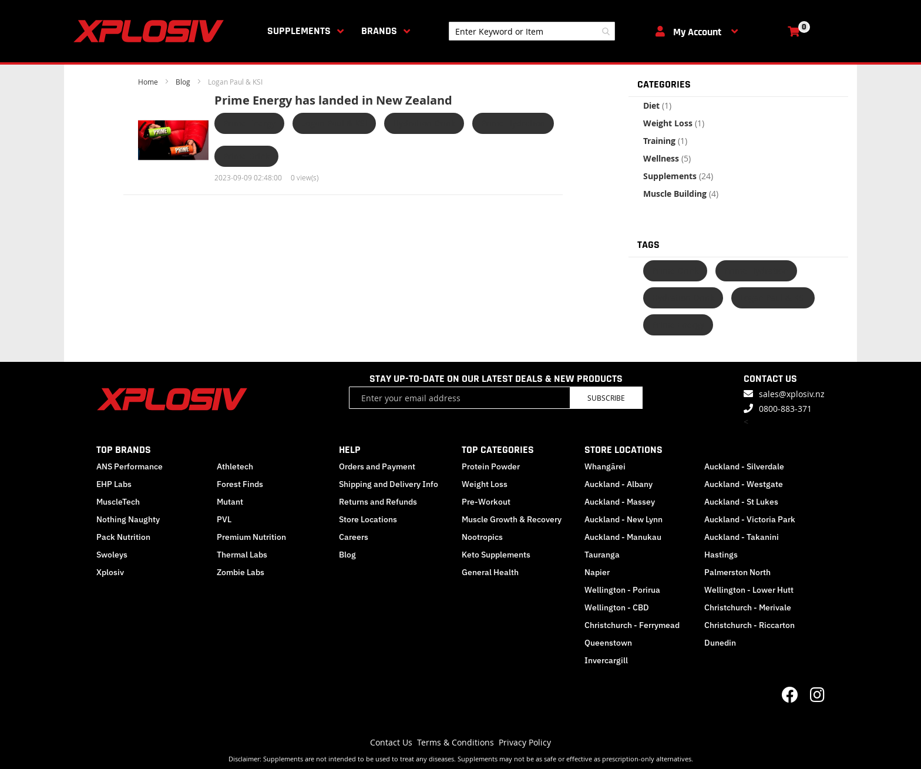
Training (665, 140)
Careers (353, 537)
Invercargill (606, 660)
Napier (597, 572)
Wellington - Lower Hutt (749, 590)
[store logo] (151, 31)
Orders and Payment (377, 466)
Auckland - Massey (619, 501)
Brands (379, 31)
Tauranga (602, 554)
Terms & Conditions (455, 742)
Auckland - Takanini (741, 537)
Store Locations (368, 519)
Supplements (299, 31)
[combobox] (532, 31)
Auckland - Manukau (622, 537)
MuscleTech (118, 501)
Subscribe (606, 397)
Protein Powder (491, 466)
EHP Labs (114, 484)
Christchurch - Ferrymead (632, 625)
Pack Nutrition (123, 537)
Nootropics (482, 537)
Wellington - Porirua (622, 590)
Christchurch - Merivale (747, 607)
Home (149, 81)
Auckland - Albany (618, 484)
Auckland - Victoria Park (749, 519)
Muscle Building (680, 193)
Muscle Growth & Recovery (512, 519)
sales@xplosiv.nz (792, 393)
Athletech (235, 466)
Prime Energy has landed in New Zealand (333, 100)
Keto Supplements (496, 554)
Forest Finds (240, 484)
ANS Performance (129, 466)
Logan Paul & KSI (334, 123)
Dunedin (720, 642)
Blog (184, 81)
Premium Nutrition (251, 537)
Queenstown (608, 642)
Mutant (230, 501)
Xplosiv (110, 572)
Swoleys (111, 554)
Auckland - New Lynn (623, 519)
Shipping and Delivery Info (388, 484)
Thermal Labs (242, 554)
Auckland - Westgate (743, 484)
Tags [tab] (648, 244)
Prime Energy (249, 123)
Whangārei (605, 466)
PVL (224, 519)
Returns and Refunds (378, 501)
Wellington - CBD (616, 607)
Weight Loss (673, 123)
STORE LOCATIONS (623, 449)
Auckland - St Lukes (741, 501)
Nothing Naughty (128, 519)
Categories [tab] (664, 84)
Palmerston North (737, 572)
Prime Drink (246, 156)
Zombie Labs (240, 572)
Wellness (667, 158)
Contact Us (391, 742)
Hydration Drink (424, 123)
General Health (490, 572)
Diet (657, 105)
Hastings (721, 554)
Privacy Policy (525, 742)
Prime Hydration (513, 123)
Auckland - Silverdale (744, 466)
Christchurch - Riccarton (749, 625)
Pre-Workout (486, 501)
